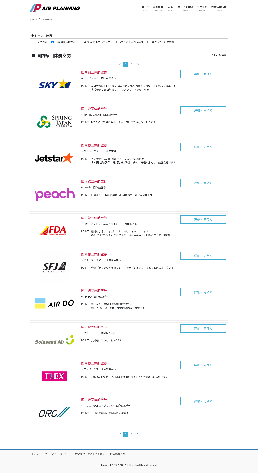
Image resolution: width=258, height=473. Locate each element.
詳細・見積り (203, 74)
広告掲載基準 (117, 454)
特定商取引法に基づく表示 (90, 454)
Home (35, 454)
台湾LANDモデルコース (95, 42)
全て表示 (40, 42)
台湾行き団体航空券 (160, 42)
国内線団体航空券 (63, 42)
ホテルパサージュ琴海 (128, 42)
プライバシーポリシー (57, 454)
